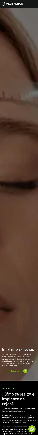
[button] (34, 4)
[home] (12, 4)
